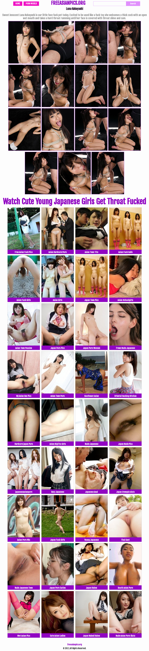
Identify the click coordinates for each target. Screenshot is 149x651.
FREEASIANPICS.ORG (68, 3)
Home (17, 3)
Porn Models (31, 3)
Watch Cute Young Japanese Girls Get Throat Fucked (74, 201)
